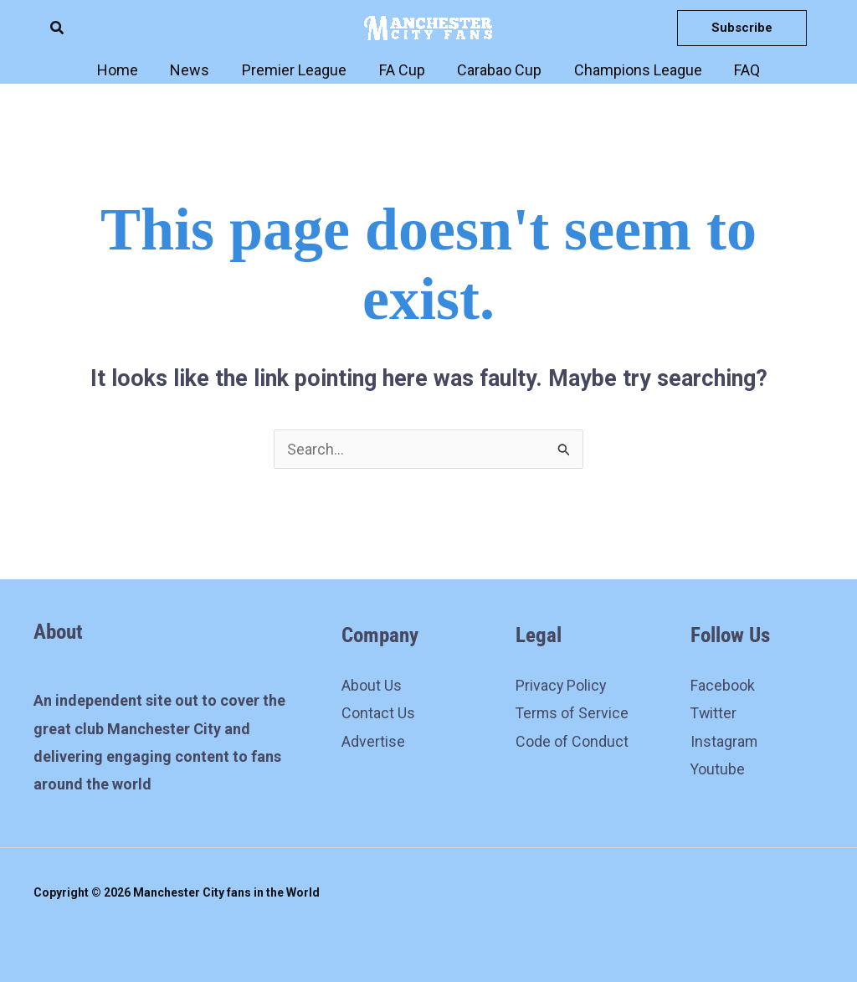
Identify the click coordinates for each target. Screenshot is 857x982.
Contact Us (378, 713)
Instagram (724, 741)
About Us (371, 685)
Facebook (722, 685)
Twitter (713, 713)
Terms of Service (573, 713)
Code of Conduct (572, 741)
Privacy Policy (562, 685)
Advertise (373, 741)
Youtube (718, 770)
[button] (57, 28)
